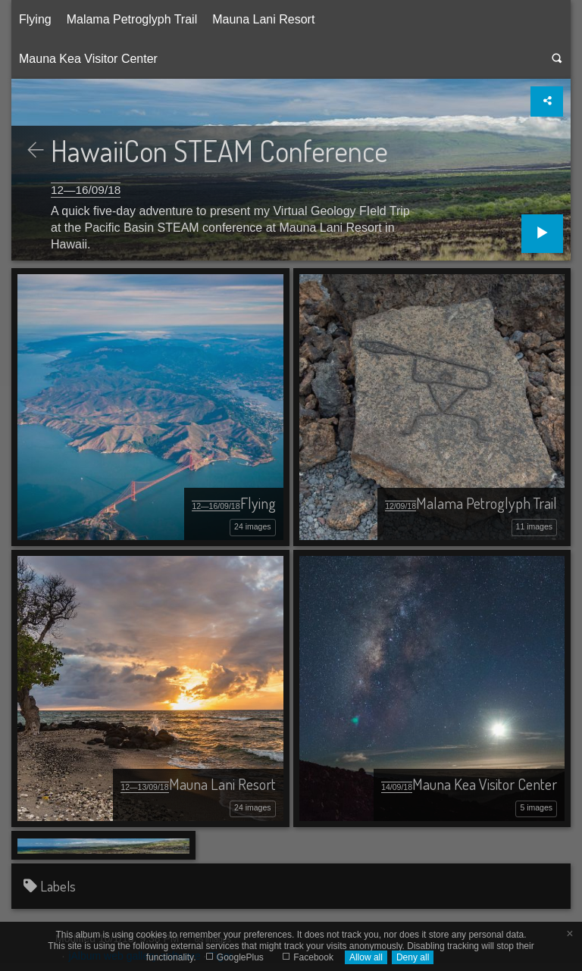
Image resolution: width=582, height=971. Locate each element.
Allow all (366, 957)
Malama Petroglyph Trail (132, 19)
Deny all (412, 957)
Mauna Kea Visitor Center (88, 58)
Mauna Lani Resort (263, 19)
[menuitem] (35, 19)
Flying (35, 19)
